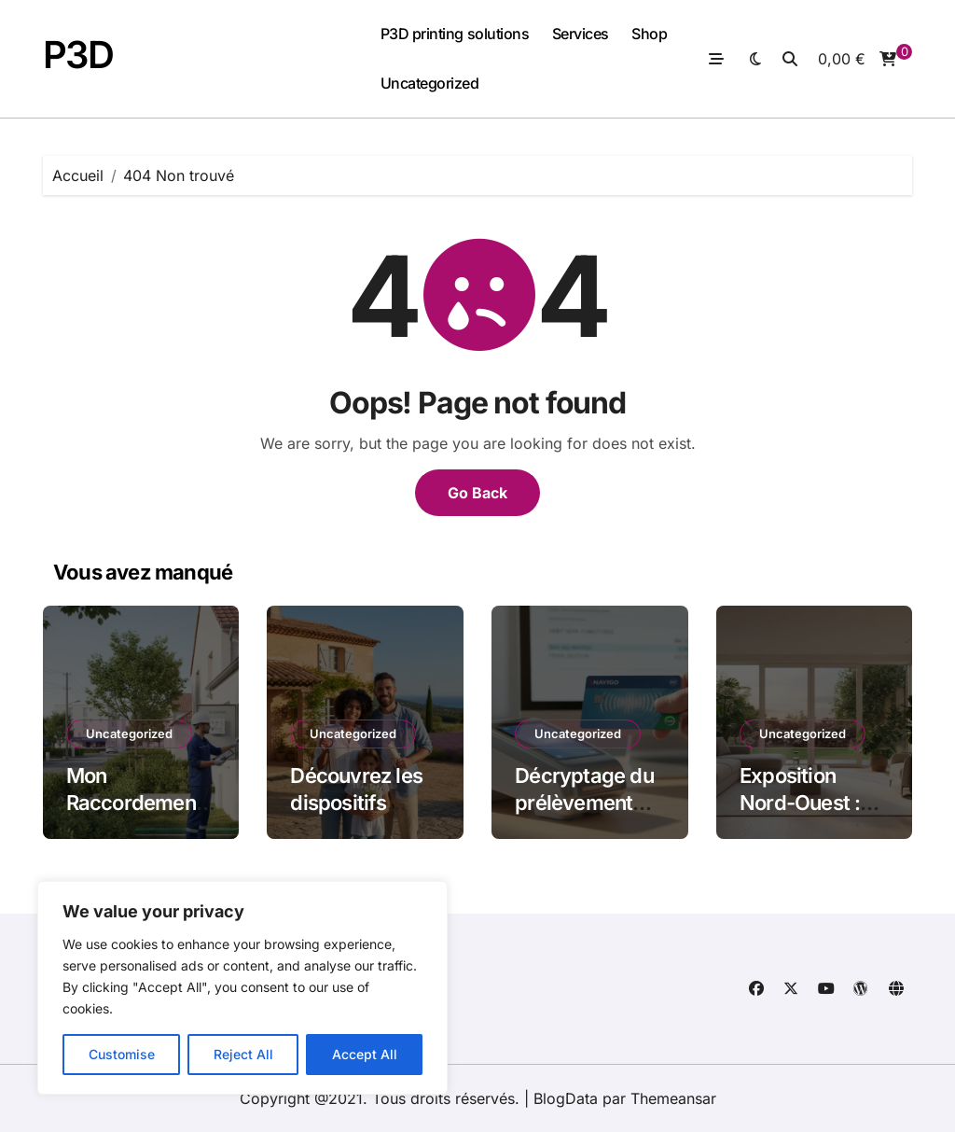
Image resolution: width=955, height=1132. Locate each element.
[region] (242, 988)
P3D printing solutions (455, 33)
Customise (122, 1054)
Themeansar (673, 1098)
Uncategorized (430, 83)
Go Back (477, 492)
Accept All (364, 1054)
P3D (78, 54)
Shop (649, 33)
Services (580, 33)
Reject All (243, 1054)
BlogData (565, 1098)
